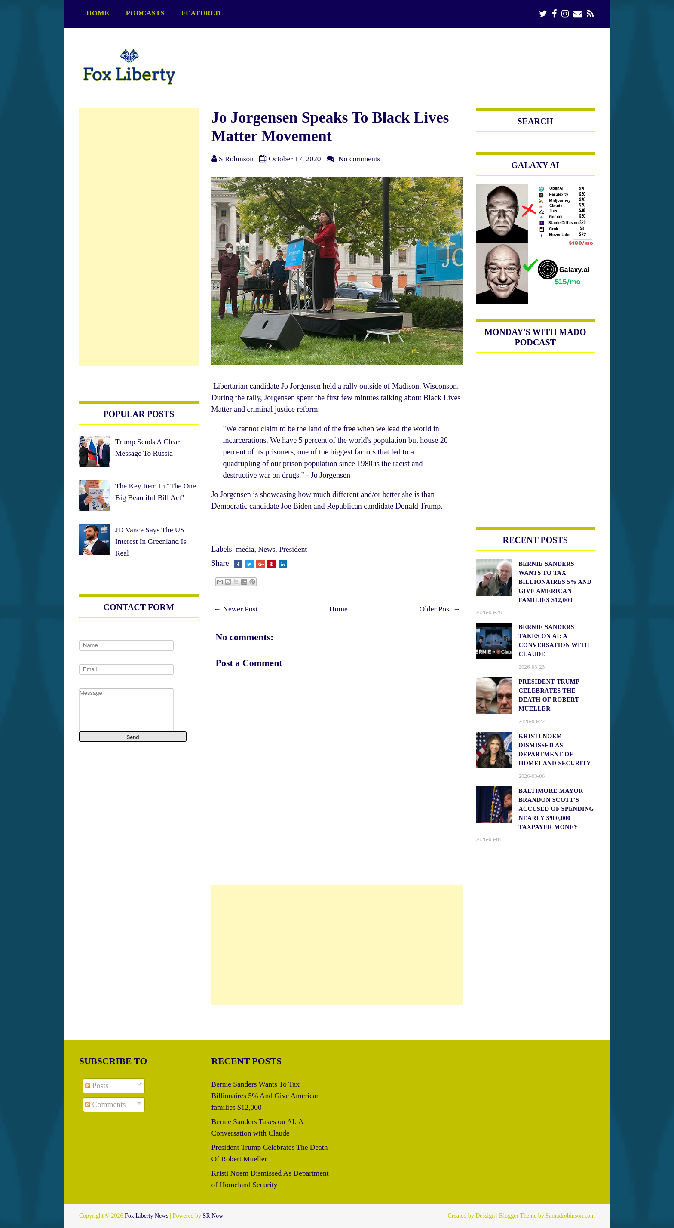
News (267, 549)
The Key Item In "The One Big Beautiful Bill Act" (150, 497)
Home (97, 13)
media (245, 549)
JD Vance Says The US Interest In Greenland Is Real (151, 553)
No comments (363, 158)
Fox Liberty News (146, 1216)
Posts (97, 1085)
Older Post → (439, 609)
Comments (105, 1104)
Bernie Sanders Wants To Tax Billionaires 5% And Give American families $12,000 (267, 1095)
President (294, 549)
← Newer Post (236, 609)
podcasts (145, 13)
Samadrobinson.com (570, 1216)
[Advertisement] (337, 945)
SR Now (213, 1216)
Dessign (485, 1216)
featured (201, 13)
